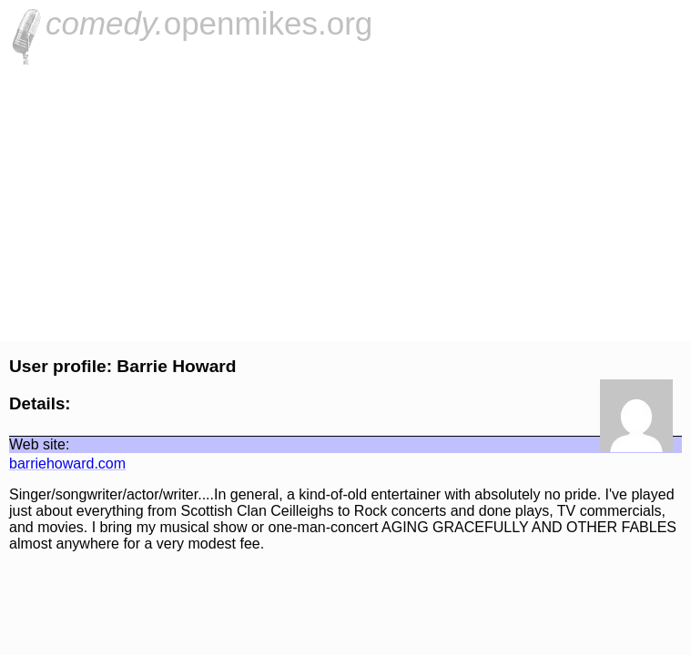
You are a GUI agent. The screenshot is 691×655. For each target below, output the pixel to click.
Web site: (39, 444)
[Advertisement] (345, 201)
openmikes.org (209, 23)
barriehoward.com (67, 463)
